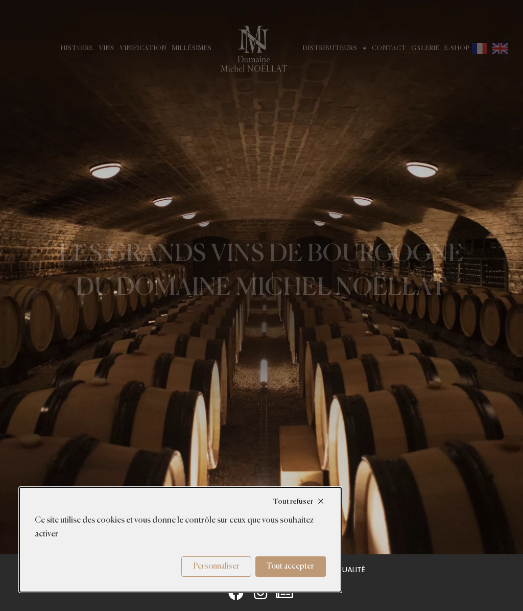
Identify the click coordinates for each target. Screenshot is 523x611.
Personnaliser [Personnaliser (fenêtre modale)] (217, 566)
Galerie (425, 48)
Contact (389, 48)
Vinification (143, 48)
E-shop (457, 48)
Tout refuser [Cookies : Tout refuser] (293, 501)
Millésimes (192, 48)
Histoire (77, 48)
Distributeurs (335, 48)
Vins (106, 48)
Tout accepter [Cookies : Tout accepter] (290, 566)
